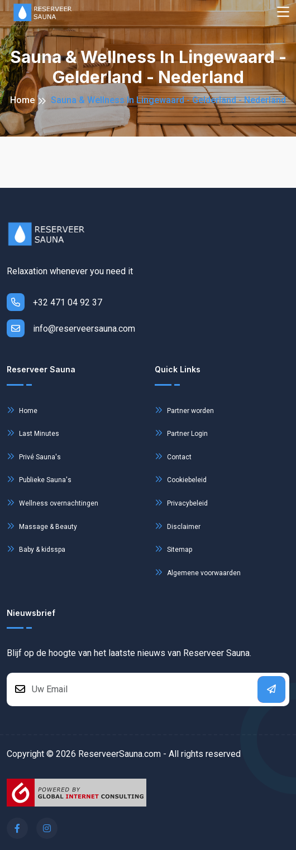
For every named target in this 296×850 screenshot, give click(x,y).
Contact (173, 456)
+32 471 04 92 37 (54, 302)
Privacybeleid (181, 502)
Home (22, 100)
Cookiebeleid (181, 479)
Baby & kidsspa (36, 549)
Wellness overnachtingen (52, 502)
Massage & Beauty (42, 526)
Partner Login (181, 433)
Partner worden (184, 410)
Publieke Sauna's (39, 479)
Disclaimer (177, 526)
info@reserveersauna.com (71, 328)
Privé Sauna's (34, 456)
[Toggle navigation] (283, 13)
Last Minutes (33, 433)
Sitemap (173, 549)
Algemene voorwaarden (198, 572)
